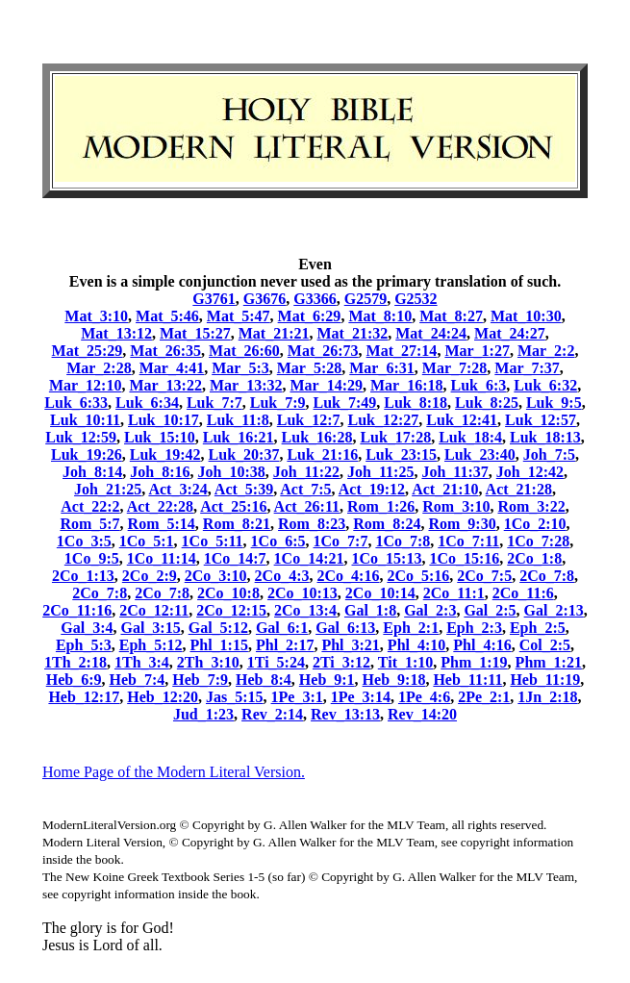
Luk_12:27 (383, 420)
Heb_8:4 (263, 679)
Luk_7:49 (345, 402)
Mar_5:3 (240, 368)
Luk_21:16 (322, 454)
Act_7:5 (305, 489)
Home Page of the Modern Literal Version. (173, 772)
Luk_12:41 (461, 420)
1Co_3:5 (84, 541)
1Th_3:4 (141, 662)
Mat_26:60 (244, 350)
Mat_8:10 (380, 316)
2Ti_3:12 (341, 662)
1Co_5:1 (146, 541)
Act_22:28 (160, 506)
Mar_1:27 (477, 350)
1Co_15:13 (387, 558)
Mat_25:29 (87, 350)
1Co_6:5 (278, 541)
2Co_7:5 (484, 575)
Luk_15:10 (159, 437)
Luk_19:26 (86, 454)
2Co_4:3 (282, 575)
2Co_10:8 (228, 593)
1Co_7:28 (538, 541)
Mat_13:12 (116, 333)
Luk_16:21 (238, 437)
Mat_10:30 (526, 316)
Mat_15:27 (195, 333)
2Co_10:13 (302, 593)
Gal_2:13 (554, 610)
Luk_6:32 (545, 385)
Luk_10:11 (85, 420)
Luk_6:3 (479, 385)
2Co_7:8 (546, 575)
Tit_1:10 (405, 662)
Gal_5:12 (218, 627)
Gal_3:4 (87, 627)
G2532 (415, 298)
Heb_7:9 (200, 679)
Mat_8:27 (451, 316)
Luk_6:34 (147, 402)
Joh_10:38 (231, 472)
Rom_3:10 (456, 506)
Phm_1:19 (474, 662)
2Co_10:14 (380, 593)
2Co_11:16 (77, 610)
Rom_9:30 (461, 524)
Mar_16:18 (406, 385)
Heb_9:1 (327, 679)
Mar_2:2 (546, 350)
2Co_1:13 (83, 575)
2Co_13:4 (305, 610)
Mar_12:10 (85, 385)
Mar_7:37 (527, 368)
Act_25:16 (233, 506)
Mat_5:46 (167, 316)
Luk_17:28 (395, 437)
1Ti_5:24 (276, 662)
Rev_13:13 (345, 714)
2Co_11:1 (454, 593)
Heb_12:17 (83, 697)
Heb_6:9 (74, 679)
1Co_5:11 (212, 541)
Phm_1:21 (549, 662)
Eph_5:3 (84, 645)
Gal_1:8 (370, 610)
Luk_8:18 (415, 402)
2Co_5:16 (418, 575)
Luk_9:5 (554, 402)
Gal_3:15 (150, 627)
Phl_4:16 (482, 645)
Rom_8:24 (386, 524)
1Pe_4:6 (424, 697)
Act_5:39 (243, 489)
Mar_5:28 (309, 368)
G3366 (314, 298)
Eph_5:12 (151, 645)
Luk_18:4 (470, 437)
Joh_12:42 (530, 472)
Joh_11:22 (306, 472)
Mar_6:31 (382, 368)
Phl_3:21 (350, 645)
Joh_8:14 (92, 472)
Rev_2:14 (272, 714)
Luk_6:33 (76, 402)
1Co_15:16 (464, 558)
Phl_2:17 (285, 645)
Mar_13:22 (165, 385)
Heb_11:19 (545, 679)
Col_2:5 (544, 645)
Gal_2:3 (430, 610)
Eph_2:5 (538, 627)
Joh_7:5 (549, 454)
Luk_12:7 (308, 420)
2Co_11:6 (523, 593)
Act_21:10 (445, 489)
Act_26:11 (307, 506)
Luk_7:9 (278, 402)
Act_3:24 (177, 489)
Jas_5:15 (235, 697)
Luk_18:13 (545, 437)
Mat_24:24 (430, 333)
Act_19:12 (372, 489)
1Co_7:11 (468, 541)
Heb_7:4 (136, 679)
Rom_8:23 (311, 524)
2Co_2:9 (149, 575)
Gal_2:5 (490, 610)
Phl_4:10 (416, 645)
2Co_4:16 (348, 575)
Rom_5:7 (89, 524)
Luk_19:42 (165, 454)
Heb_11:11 (467, 679)
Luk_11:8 (238, 420)
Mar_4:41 (172, 368)
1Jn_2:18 (547, 697)
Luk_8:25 (486, 402)
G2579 (365, 298)
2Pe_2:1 (484, 697)
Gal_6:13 (345, 627)
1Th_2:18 (75, 662)
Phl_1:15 (219, 645)
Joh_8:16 (159, 472)
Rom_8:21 (236, 524)
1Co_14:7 (235, 558)
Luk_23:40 (480, 454)
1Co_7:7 (341, 541)
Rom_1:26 (381, 506)
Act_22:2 (90, 506)
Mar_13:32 (246, 385)
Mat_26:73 (323, 350)
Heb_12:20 (162, 697)
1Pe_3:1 (297, 697)
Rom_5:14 (161, 524)
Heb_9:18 (394, 679)
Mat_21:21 (274, 333)
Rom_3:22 (531, 506)
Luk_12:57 (540, 420)
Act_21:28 (519, 489)
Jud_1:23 (203, 714)
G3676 (264, 298)
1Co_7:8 (402, 541)
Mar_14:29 (326, 385)
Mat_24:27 (509, 333)
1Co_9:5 (91, 558)
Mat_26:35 (165, 350)
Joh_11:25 (380, 472)
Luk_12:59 (80, 437)
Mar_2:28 (99, 368)
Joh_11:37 (454, 472)
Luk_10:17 (163, 420)
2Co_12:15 (231, 610)
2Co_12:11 (154, 610)
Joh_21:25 (107, 489)
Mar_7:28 (455, 368)
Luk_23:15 (401, 454)
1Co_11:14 (161, 558)
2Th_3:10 (208, 662)
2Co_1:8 (534, 558)
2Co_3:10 (216, 575)
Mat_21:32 (353, 333)
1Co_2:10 (535, 524)
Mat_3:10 (96, 316)
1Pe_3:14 (361, 697)
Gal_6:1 (282, 627)
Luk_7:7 (214, 402)
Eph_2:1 (411, 627)
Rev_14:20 (422, 714)
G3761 (213, 298)
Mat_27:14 (402, 350)
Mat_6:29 (309, 316)
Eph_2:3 (474, 627)
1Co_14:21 (309, 558)
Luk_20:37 (244, 454)
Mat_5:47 (238, 316)
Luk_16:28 (317, 437)
